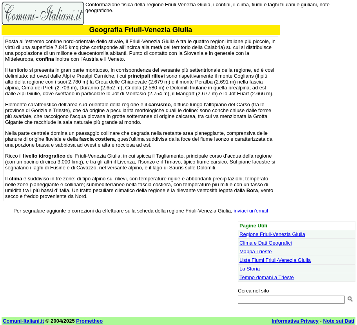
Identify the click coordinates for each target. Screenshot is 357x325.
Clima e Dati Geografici (265, 243)
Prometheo (89, 321)
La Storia (249, 269)
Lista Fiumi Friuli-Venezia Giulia (275, 260)
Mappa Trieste (255, 251)
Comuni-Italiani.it (23, 321)
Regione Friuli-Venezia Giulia (272, 234)
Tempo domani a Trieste (266, 277)
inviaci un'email (251, 211)
